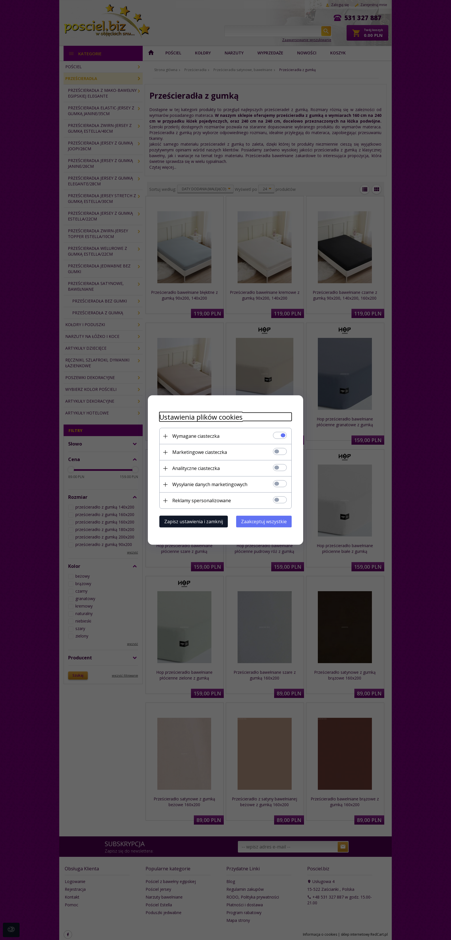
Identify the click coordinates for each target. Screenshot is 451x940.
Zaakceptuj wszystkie (264, 521)
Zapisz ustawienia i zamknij (193, 521)
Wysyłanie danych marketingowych (209, 484)
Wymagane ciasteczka (195, 436)
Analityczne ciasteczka (196, 468)
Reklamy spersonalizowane (201, 500)
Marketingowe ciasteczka (199, 452)
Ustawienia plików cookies (200, 417)
